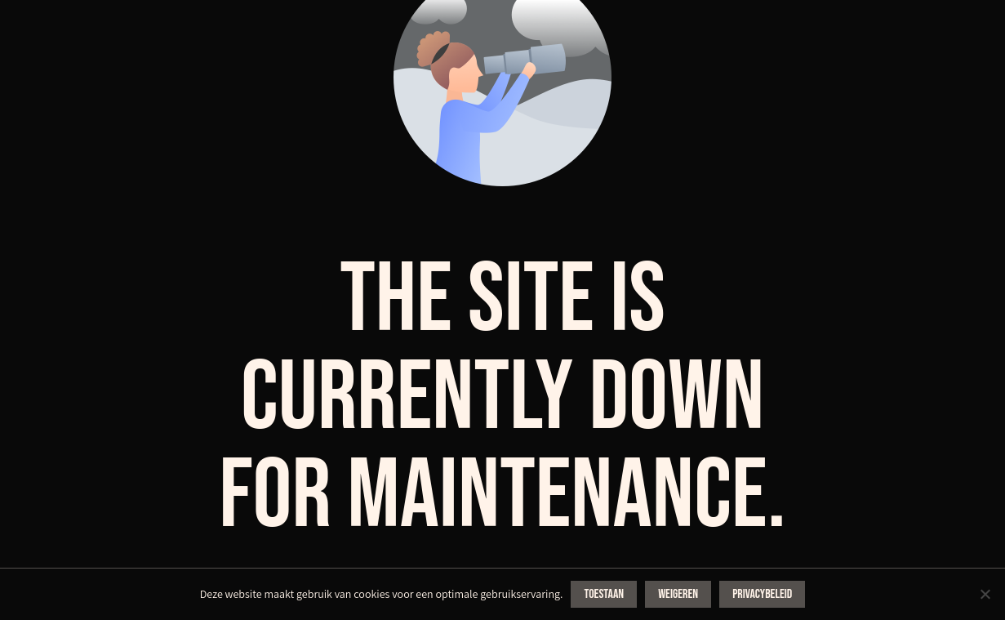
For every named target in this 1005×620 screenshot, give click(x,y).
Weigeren (678, 594)
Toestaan (604, 594)
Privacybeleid (762, 594)
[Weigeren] (984, 594)
